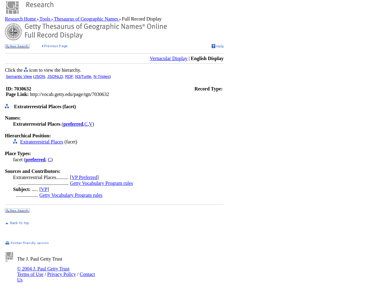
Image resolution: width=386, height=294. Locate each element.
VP (44, 189)
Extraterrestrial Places (41, 141)
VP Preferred (84, 177)
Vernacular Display (168, 58)
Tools (45, 18)
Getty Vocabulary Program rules (101, 183)
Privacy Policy (61, 274)
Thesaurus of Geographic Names (86, 18)
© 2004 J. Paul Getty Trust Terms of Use (43, 271)
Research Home (21, 18)
